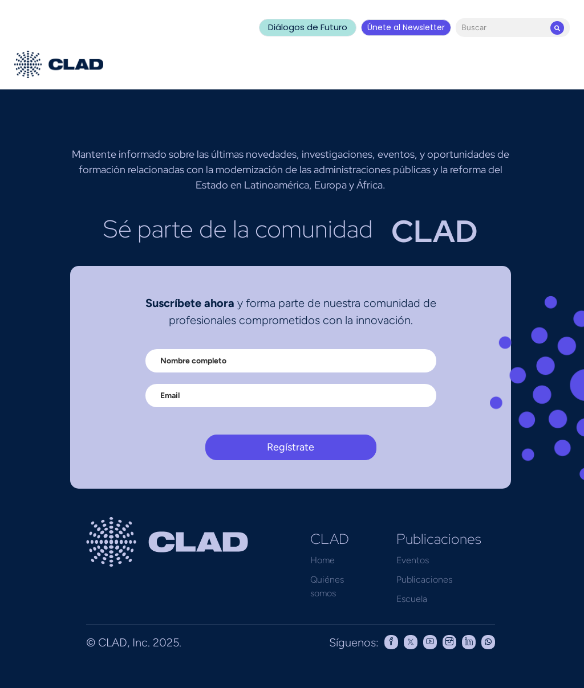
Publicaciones (424, 579)
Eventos (412, 560)
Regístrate (290, 447)
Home (322, 560)
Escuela (411, 598)
